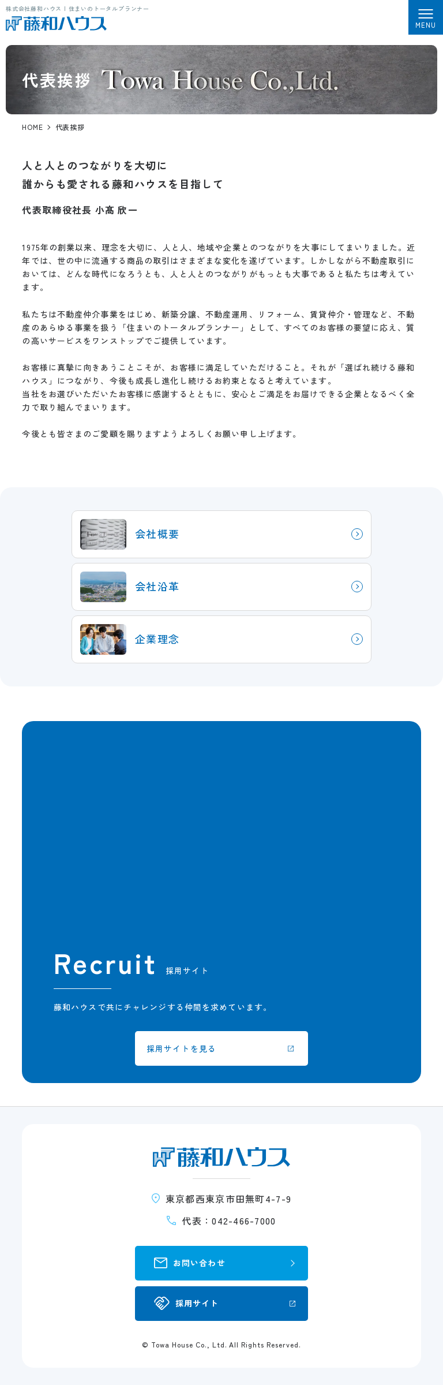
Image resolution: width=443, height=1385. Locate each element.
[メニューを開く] (425, 17)
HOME (32, 127)
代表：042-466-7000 (229, 1220)
